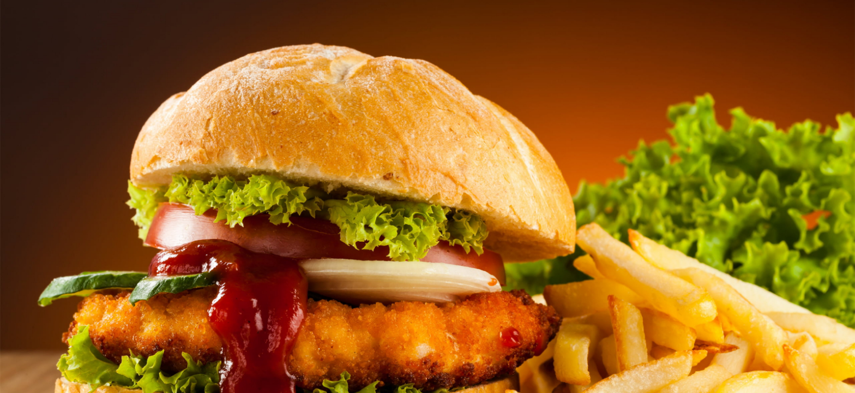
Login (489, 163)
